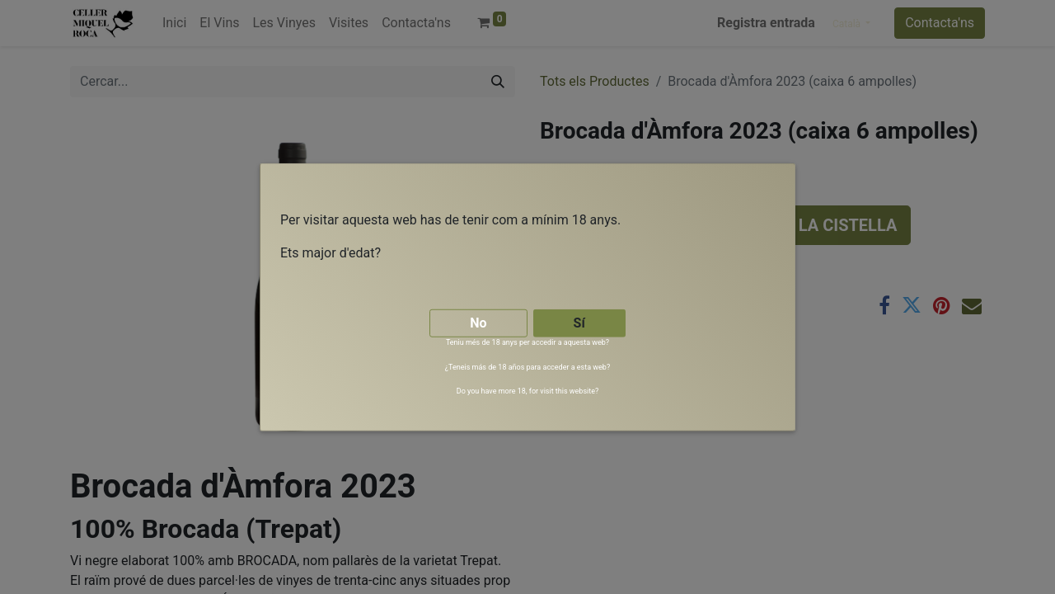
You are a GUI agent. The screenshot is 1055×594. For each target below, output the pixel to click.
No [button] (478, 323)
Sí (579, 323)
